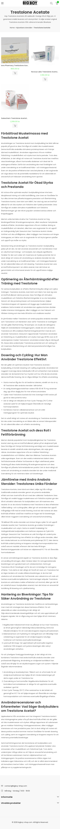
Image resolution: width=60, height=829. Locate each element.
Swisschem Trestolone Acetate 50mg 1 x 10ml (20, 118)
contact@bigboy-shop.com (16, 786)
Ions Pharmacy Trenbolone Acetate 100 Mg (19, 65)
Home (12, 28)
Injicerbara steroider (24, 28)
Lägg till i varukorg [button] (15, 73)
